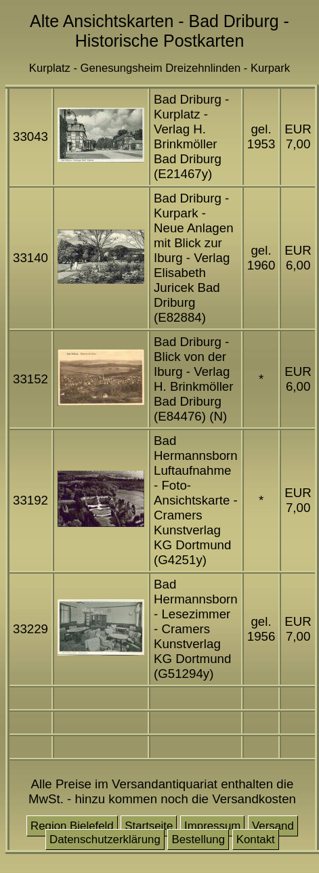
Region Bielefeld (72, 825)
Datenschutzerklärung (105, 839)
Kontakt (255, 839)
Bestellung (198, 839)
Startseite (149, 825)
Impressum (212, 825)
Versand (273, 825)
